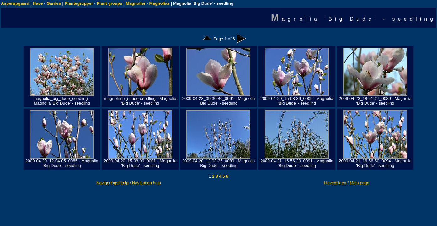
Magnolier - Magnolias (148, 3)
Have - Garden (47, 3)
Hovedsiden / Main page (346, 182)
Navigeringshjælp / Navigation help (128, 182)
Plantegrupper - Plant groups (93, 3)
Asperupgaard (15, 3)
